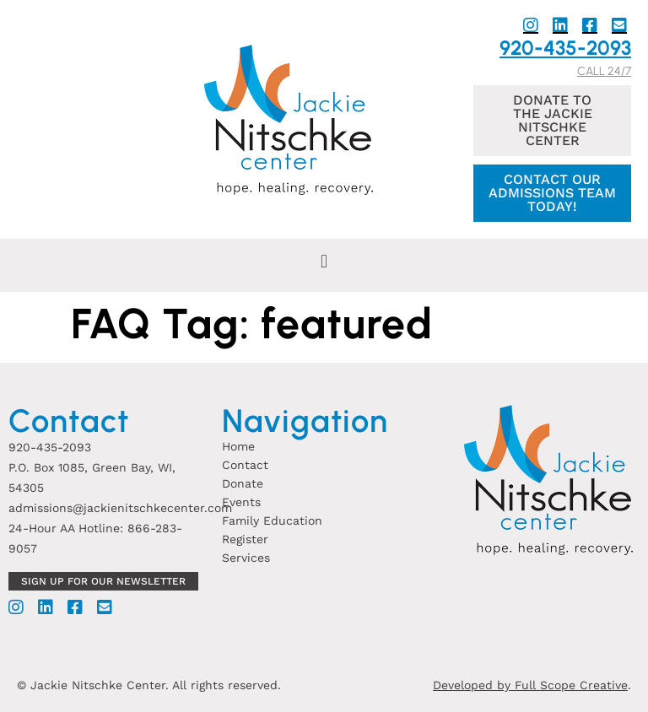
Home (238, 446)
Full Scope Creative (571, 685)
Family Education (272, 520)
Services (246, 557)
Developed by (474, 685)
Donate (242, 483)
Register (245, 539)
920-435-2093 (565, 47)
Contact (245, 465)
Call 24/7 (604, 71)
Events (241, 502)
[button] (324, 261)
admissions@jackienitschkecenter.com (120, 508)
